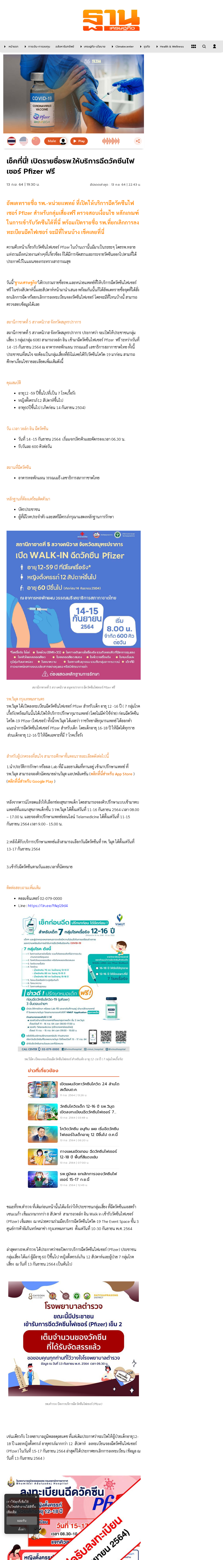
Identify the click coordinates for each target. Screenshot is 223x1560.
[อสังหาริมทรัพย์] (64, 46)
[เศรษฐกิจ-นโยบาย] (91, 46)
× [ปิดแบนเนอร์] (36, 1497)
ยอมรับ (21, 1520)
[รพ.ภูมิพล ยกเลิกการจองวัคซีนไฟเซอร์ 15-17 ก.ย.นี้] (73, 1180)
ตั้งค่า (21, 1529)
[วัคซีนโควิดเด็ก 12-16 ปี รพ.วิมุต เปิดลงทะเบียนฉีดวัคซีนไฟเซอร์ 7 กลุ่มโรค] (73, 1112)
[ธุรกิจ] (144, 46)
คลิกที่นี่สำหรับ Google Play (31, 781)
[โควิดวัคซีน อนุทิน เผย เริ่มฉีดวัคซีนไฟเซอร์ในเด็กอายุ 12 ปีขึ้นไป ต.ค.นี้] (73, 1135)
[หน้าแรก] (10, 46)
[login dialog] (214, 46)
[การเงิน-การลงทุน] (36, 46)
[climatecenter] (122, 46)
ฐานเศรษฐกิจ (26, 282)
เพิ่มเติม (12, 1511)
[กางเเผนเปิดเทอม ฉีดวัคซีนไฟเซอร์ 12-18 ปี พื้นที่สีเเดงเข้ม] (73, 1157)
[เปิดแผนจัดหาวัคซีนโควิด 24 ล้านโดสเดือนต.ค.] (73, 1090)
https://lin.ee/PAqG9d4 (48, 905)
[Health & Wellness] (169, 46)
